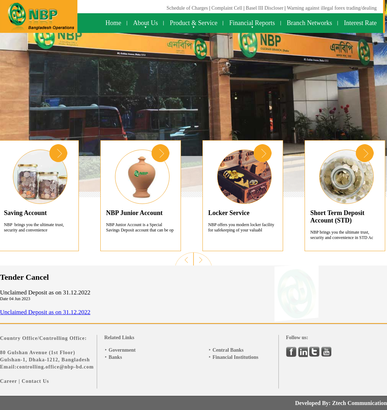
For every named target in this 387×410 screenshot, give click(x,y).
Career (8, 381)
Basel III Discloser (265, 8)
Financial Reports (252, 22)
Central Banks (228, 350)
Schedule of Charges (187, 8)
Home (113, 22)
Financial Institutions (235, 357)
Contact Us (35, 381)
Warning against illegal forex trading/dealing (332, 8)
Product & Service (194, 22)
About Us (145, 22)
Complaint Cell (226, 8)
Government (122, 350)
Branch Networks (309, 22)
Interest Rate (360, 22)
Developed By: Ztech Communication (341, 403)
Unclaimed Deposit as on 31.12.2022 (45, 312)
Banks (115, 357)
